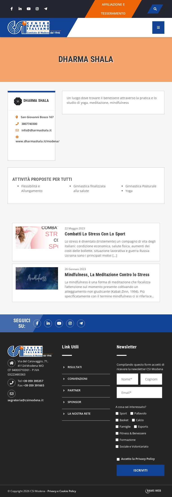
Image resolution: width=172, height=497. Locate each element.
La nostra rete (79, 414)
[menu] (158, 27)
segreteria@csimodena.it (25, 400)
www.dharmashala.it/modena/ (37, 141)
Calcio (140, 420)
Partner (74, 390)
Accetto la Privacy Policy (138, 459)
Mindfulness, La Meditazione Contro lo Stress (107, 274)
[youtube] (28, 9)
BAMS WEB (154, 491)
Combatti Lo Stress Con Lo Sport (95, 234)
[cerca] (155, 8)
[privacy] (118, 459)
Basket (124, 420)
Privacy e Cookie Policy (61, 491)
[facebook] (11, 9)
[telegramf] (81, 323)
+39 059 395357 (32, 381)
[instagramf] (70, 323)
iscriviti (140, 470)
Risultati (75, 367)
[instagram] (37, 9)
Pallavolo (140, 413)
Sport (123, 413)
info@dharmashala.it (37, 130)
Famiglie (125, 426)
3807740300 (29, 124)
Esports (143, 426)
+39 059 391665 (33, 385)
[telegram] (45, 9)
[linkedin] (20, 9)
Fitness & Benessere (133, 433)
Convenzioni (77, 379)
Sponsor (74, 402)
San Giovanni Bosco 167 (37, 117)
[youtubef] (59, 323)
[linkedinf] (48, 323)
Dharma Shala (36, 100)
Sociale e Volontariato (134, 446)
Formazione (127, 440)
